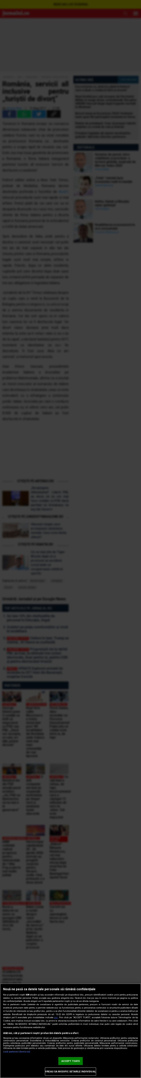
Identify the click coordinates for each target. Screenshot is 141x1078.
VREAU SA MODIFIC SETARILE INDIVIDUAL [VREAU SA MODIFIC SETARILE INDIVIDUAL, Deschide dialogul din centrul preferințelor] (70, 1071)
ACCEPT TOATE (70, 1061)
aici (56, 1017)
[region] (70, 1030)
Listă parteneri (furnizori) (16, 1051)
